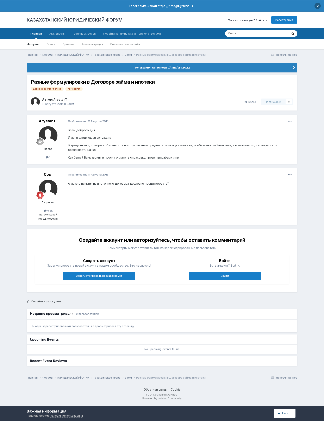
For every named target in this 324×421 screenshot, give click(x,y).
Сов (47, 174)
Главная (36, 35)
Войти (225, 275)
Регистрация (284, 20)
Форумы (33, 44)
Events (51, 44)
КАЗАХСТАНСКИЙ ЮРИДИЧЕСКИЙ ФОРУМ (75, 20)
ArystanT (60, 99)
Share (250, 101)
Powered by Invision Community (162, 398)
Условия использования (66, 415)
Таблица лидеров (84, 33)
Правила (68, 44)
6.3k (48, 210)
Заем (70, 104)
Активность (57, 33)
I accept (285, 413)
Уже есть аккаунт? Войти (247, 20)
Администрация (92, 44)
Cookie (176, 389)
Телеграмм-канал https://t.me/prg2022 (159, 6)
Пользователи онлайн (125, 44)
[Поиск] (245, 33)
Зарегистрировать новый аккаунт (99, 275)
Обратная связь (155, 389)
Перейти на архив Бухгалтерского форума (132, 33)
